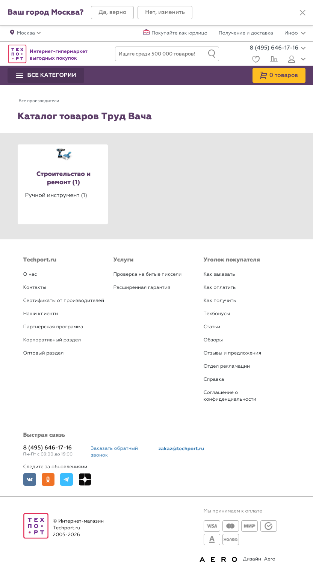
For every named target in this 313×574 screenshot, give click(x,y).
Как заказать (219, 274)
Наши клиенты (41, 314)
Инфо (294, 33)
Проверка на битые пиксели (147, 274)
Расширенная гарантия (142, 287)
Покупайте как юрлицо (179, 33)
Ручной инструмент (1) (56, 195)
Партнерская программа (53, 327)
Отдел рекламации (227, 366)
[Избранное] (255, 60)
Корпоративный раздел (52, 340)
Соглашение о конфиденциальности (230, 396)
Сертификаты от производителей (63, 301)
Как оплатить (220, 287)
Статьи (212, 327)
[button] (112, 12)
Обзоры (213, 340)
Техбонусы (217, 314)
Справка (214, 379)
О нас (30, 274)
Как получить (220, 301)
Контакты (34, 287)
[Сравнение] (273, 60)
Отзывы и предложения (233, 353)
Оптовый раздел (43, 353)
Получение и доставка (246, 33)
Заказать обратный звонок (114, 452)
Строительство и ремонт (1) (63, 178)
